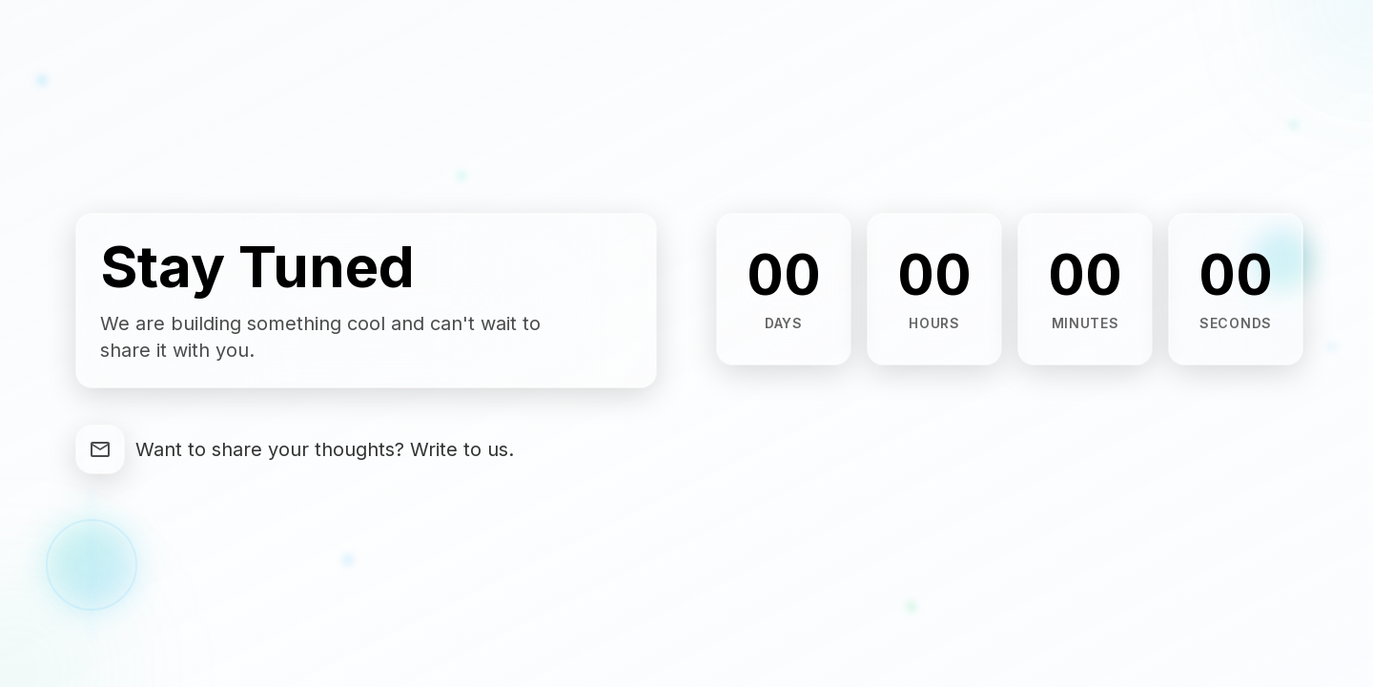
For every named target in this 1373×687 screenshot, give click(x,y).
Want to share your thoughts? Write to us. (324, 449)
